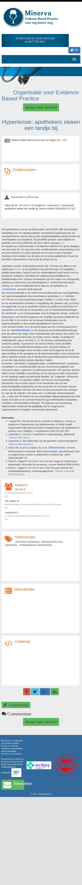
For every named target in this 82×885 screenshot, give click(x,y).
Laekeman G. (12, 512)
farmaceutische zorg (52, 541)
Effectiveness (57, 447)
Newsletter (13, 785)
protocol (11, 313)
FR (74, 50)
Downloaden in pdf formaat (24, 197)
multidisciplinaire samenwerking (35, 545)
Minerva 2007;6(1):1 (19, 437)
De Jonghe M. (12, 501)
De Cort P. (20, 489)
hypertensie (11, 545)
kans (73, 299)
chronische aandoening (27, 541)
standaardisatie (20, 330)
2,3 (17, 269)
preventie (52, 229)
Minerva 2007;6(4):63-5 (21, 444)
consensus (9, 289)
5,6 (36, 340)
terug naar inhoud (40, 107)
